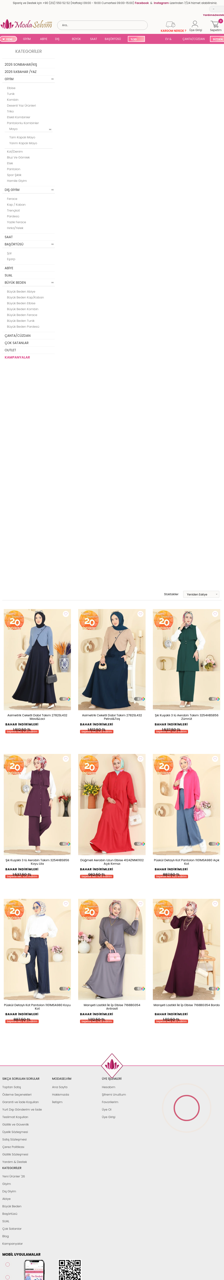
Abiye (6, 1199)
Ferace (12, 199)
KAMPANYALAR (17, 357)
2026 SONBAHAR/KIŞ (21, 64)
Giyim (6, 1184)
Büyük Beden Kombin (22, 309)
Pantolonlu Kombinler (23, 123)
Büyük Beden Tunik (21, 321)
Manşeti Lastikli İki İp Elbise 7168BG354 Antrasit (112, 1007)
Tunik (10, 94)
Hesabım (108, 1087)
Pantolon (13, 169)
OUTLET (10, 350)
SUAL (154, 39)
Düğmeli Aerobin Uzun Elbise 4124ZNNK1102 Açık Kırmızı (112, 862)
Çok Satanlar (11, 1228)
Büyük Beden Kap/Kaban (25, 297)
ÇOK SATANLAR (16, 343)
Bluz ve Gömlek (18, 157)
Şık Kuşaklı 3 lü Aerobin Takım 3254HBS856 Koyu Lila (37, 862)
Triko (10, 111)
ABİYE (43, 39)
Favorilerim (110, 1102)
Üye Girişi (109, 1117)
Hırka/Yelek (15, 228)
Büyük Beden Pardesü (23, 326)
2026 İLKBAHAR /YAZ (21, 71)
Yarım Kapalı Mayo (23, 143)
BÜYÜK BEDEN (76, 39)
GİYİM (27, 39)
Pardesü (13, 216)
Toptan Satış (11, 1087)
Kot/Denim (15, 151)
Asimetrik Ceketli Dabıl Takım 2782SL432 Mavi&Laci (37, 717)
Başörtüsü (9, 1214)
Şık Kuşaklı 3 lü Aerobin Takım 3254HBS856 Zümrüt (186, 717)
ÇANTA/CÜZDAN (193, 39)
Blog (5, 1236)
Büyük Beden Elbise (21, 303)
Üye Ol (107, 1109)
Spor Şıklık (14, 175)
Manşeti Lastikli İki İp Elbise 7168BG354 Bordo (187, 1005)
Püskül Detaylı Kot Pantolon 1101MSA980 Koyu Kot (37, 1007)
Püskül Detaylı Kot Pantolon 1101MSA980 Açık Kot (186, 862)
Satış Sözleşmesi (14, 1139)
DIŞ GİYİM (59, 39)
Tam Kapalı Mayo (22, 137)
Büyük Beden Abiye (21, 291)
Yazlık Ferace (16, 222)
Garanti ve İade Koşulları (20, 1102)
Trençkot (13, 210)
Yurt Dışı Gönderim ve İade (22, 1109)
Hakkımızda (60, 1094)
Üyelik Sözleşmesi (15, 1132)
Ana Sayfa (59, 1087)
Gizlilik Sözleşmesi (15, 1154)
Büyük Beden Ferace (22, 315)
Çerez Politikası (13, 1147)
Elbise (11, 88)
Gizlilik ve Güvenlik (15, 1124)
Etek (10, 163)
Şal (9, 253)
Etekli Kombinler (18, 117)
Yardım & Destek (14, 1162)
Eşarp (11, 259)
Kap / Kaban (16, 204)
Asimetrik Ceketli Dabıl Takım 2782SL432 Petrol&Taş (112, 717)
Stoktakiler (168, 594)
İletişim (57, 1102)
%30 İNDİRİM (136, 39)
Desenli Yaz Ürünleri (21, 105)
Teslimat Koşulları (15, 1117)
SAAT (93, 39)
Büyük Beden (11, 1206)
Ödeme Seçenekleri (17, 1094)
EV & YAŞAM (170, 39)
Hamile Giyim (17, 181)
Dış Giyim (9, 1191)
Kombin (12, 99)
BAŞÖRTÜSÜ (113, 39)
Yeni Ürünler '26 (13, 1176)
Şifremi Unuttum (114, 1094)
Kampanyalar (12, 1243)
